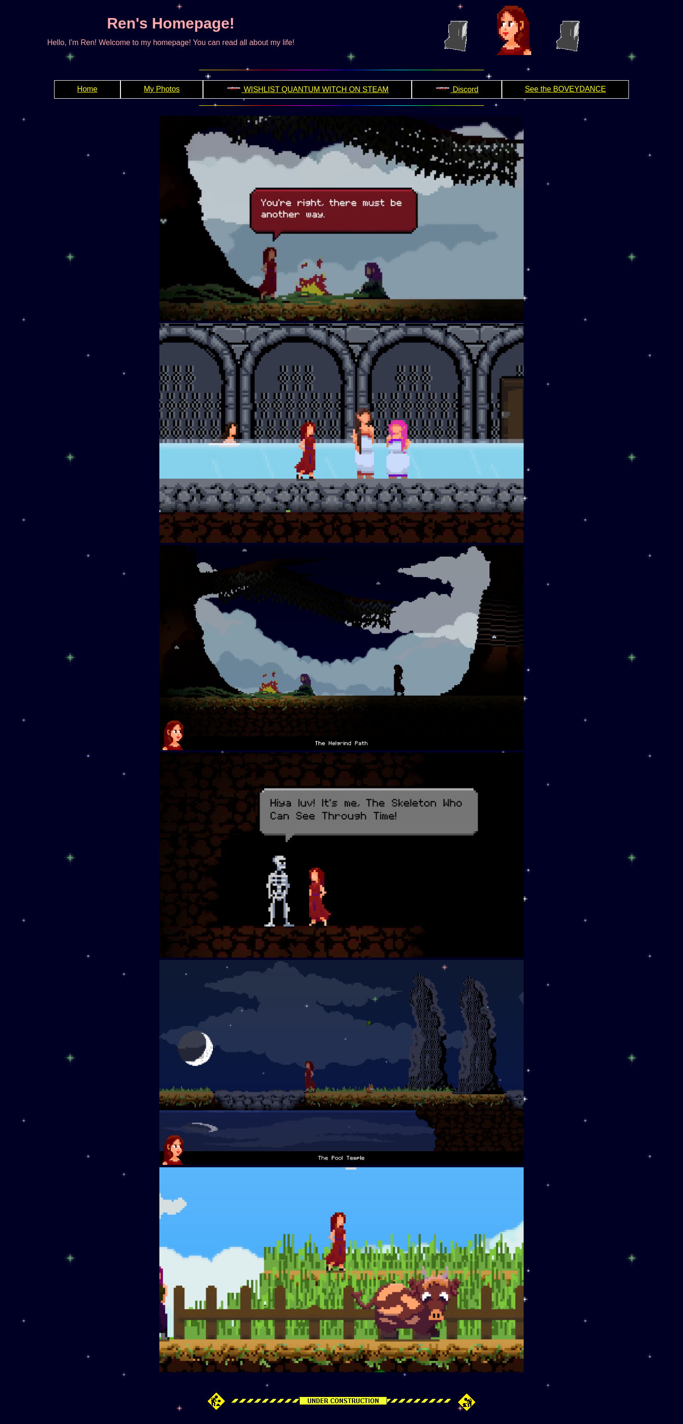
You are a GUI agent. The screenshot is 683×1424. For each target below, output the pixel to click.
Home (87, 89)
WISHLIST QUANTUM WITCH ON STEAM (307, 89)
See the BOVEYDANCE (565, 89)
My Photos (162, 89)
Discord (456, 89)
